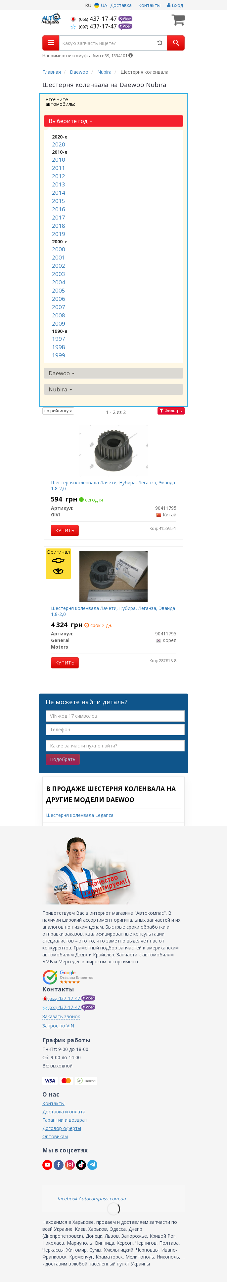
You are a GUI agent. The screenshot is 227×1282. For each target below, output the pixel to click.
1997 (58, 338)
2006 (58, 298)
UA (100, 5)
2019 (58, 234)
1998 (58, 347)
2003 (58, 274)
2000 (58, 249)
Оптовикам (55, 1136)
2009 (58, 323)
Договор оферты (61, 1128)
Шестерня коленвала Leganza (80, 815)
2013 (58, 184)
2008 (58, 315)
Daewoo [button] (61, 373)
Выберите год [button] (70, 121)
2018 (58, 225)
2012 (58, 176)
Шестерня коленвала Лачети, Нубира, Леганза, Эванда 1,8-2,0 (113, 485)
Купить (64, 530)
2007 (58, 307)
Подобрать (62, 759)
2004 (58, 282)
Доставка (121, 5)
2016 (58, 209)
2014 (58, 192)
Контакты (149, 5)
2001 (58, 257)
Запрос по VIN (58, 1025)
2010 (58, 159)
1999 (58, 355)
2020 (58, 144)
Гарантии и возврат (64, 1120)
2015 (58, 201)
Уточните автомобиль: (60, 101)
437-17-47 (94, 18)
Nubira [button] (60, 389)
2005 (58, 290)
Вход (175, 5)
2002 (58, 265)
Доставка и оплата (63, 1111)
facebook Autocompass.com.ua (91, 1198)
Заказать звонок (61, 1016)
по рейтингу (58, 411)
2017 (58, 217)
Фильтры (171, 411)
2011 (58, 168)
